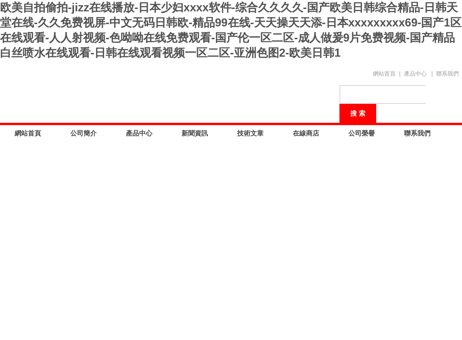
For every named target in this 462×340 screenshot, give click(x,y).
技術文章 (250, 133)
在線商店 (306, 133)
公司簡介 (83, 133)
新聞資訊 (195, 133)
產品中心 (415, 73)
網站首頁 (384, 73)
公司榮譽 (361, 133)
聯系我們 (447, 73)
